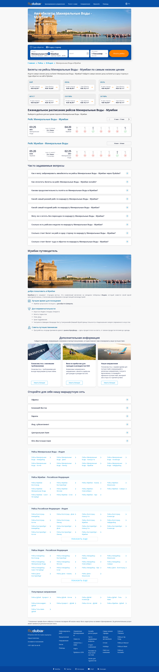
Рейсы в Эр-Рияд (122, 638)
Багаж (61, 644)
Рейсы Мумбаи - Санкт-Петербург (39, 496)
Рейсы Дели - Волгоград (116, 568)
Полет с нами (72, 4)
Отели (105, 643)
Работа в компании (106, 651)
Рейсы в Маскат (123, 643)
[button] (79, 173)
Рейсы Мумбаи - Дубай (115, 603)
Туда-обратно (37, 47)
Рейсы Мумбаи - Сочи (65, 495)
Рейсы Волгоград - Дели (65, 514)
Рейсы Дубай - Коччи (64, 597)
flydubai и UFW (79, 652)
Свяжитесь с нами (78, 644)
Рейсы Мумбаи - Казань (90, 483)
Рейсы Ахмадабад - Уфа (90, 568)
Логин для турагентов (92, 660)
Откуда (33, 51)
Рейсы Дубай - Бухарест (40, 597)
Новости (77, 639)
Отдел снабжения (92, 646)
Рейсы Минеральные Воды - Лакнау (64, 464)
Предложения (64, 637)
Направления (85, 4)
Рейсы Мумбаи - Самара (116, 489)
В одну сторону (53, 47)
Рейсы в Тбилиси (121, 632)
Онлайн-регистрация (92, 632)
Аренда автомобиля (107, 638)
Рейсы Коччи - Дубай (89, 603)
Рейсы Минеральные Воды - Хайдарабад (114, 464)
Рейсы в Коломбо (121, 651)
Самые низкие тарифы (108, 632)
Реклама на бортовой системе (92, 653)
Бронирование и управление (55, 4)
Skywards (96, 4)
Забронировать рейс (64, 632)
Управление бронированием (79, 633)
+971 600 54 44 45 (34, 645)
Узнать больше (39, 383)
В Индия (49, 63)
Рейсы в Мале (122, 646)
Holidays (106, 646)
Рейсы (40, 63)
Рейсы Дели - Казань (64, 574)
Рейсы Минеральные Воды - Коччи (38, 464)
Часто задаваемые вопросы (92, 639)
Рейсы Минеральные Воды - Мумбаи (89, 464)
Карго (76, 649)
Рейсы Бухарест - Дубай (65, 603)
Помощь (106, 4)
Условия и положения (35, 642)
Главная (31, 63)
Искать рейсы (118, 53)
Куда (52, 51)
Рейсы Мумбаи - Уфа (89, 495)
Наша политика (33, 638)
